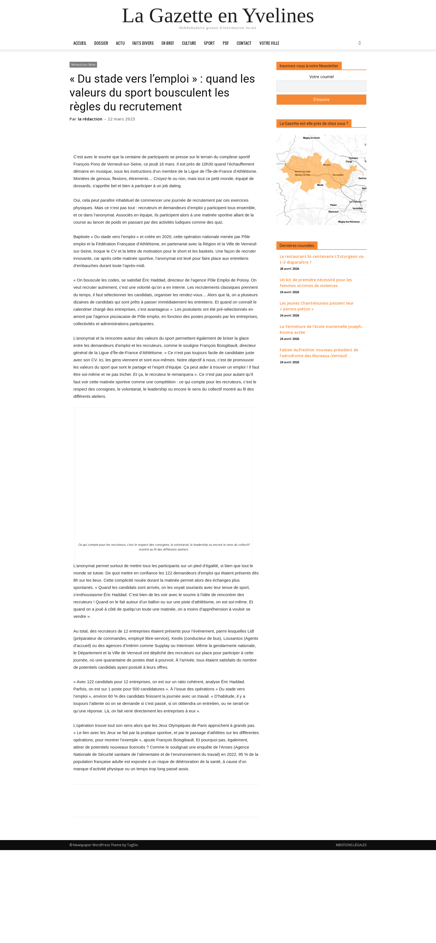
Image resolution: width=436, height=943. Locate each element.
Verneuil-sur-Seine (83, 64)
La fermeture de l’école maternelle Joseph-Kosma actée (321, 329)
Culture (189, 43)
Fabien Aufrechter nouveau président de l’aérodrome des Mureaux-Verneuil (319, 352)
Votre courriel (321, 76)
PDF (226, 43)
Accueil (79, 43)
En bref (168, 43)
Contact (244, 43)
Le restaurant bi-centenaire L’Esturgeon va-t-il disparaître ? (322, 259)
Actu (120, 43)
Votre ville (269, 43)
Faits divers (143, 43)
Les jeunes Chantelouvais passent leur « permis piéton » (317, 306)
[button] (359, 43)
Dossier (101, 43)
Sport (209, 43)
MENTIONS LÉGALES (351, 937)
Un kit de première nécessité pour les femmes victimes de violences (316, 282)
